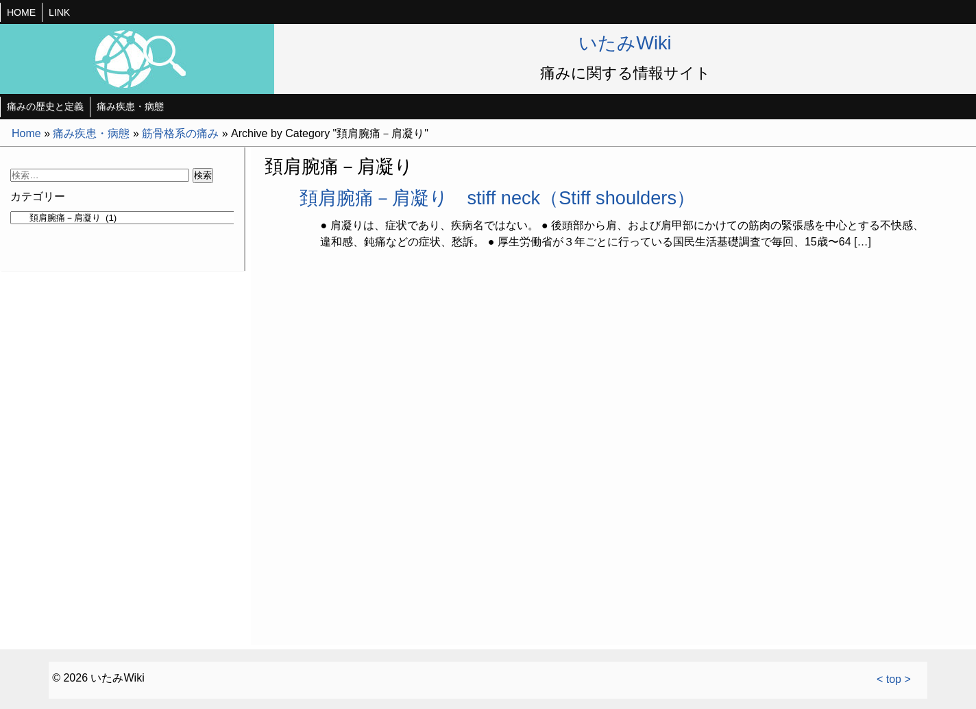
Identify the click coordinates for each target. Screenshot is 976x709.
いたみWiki (624, 42)
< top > (894, 679)
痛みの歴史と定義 (45, 106)
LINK (59, 12)
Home (26, 133)
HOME (21, 12)
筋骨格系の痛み (180, 133)
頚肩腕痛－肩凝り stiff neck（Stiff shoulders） (497, 197)
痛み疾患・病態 (130, 106)
